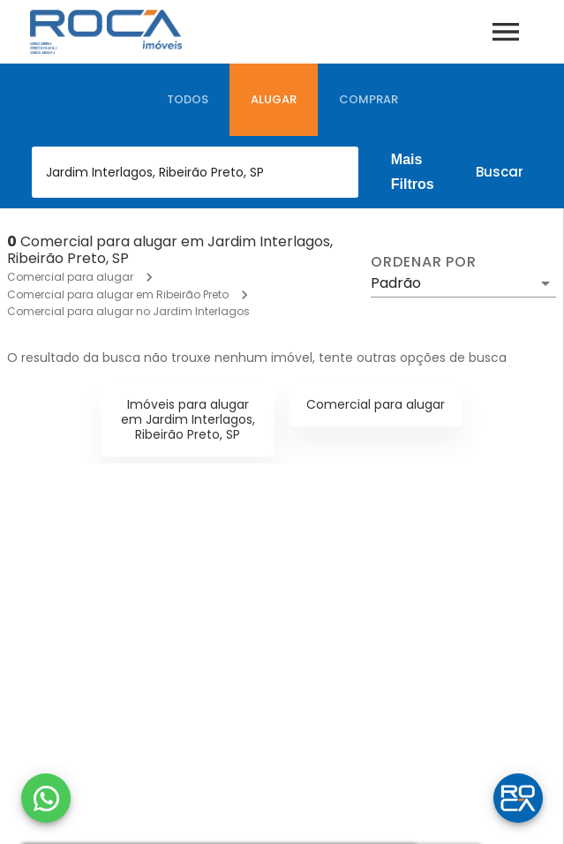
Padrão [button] (396, 283)
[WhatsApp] (46, 798)
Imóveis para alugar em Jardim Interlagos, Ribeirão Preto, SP (188, 419)
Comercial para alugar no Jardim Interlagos (128, 311)
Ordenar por (424, 262)
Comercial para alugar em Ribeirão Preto (118, 294)
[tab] (187, 100)
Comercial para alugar (70, 276)
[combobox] (195, 172)
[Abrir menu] (506, 32)
